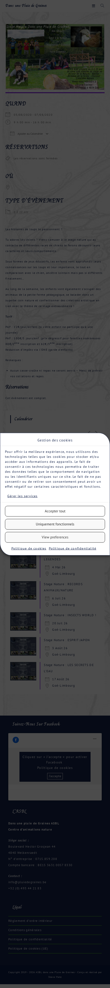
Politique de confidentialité (72, 548)
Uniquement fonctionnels (55, 524)
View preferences (55, 537)
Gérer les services (22, 496)
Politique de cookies (28, 548)
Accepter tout (55, 511)
